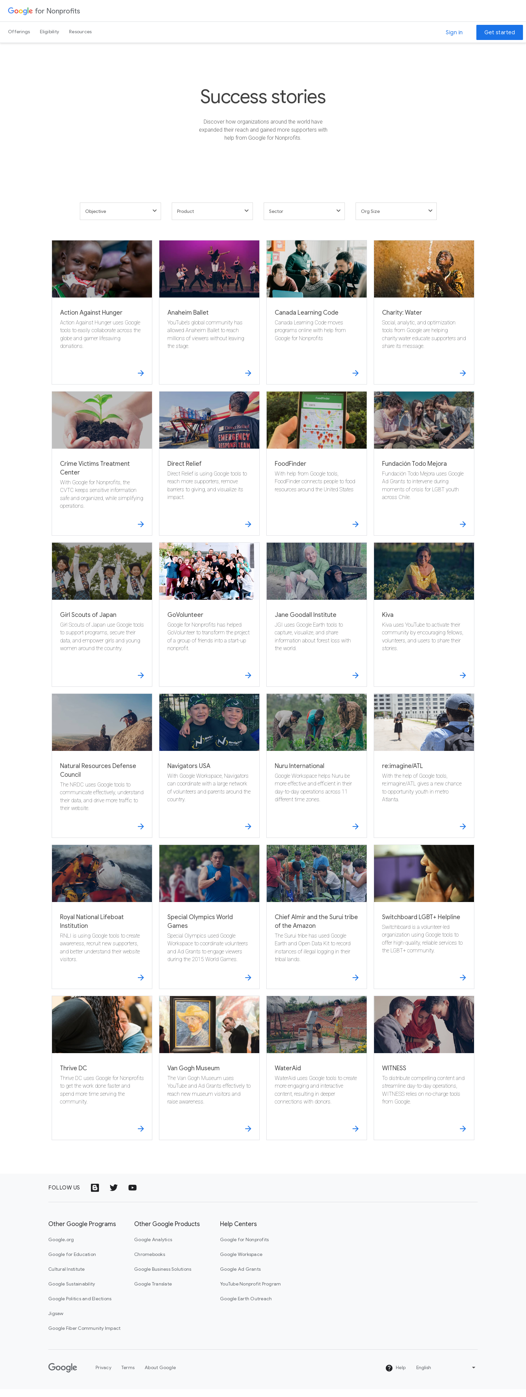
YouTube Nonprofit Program (250, 1292)
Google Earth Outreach (246, 1306)
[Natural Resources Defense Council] (102, 773)
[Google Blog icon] (95, 1195)
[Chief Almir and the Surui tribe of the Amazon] (316, 924)
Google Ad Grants (240, 1277)
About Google (160, 1375)
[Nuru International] (316, 773)
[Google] (62, 1375)
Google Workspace (241, 1262)
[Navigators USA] (209, 773)
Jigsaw (56, 1321)
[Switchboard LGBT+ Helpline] (424, 924)
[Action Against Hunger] (102, 320)
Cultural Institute (66, 1277)
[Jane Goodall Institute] (316, 622)
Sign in (454, 32)
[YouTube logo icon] (132, 1195)
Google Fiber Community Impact (84, 1336)
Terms (128, 1375)
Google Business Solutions (162, 1277)
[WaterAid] (316, 1075)
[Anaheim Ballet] (209, 320)
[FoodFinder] (316, 471)
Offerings (19, 32)
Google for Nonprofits (244, 1247)
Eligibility (49, 32)
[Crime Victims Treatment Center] (102, 471)
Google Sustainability (71, 1292)
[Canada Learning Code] (316, 320)
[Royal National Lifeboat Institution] (102, 924)
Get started (499, 32)
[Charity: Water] (424, 320)
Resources (80, 32)
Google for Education (72, 1262)
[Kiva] (424, 622)
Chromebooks (149, 1262)
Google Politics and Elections (79, 1306)
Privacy (103, 1375)
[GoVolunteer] (209, 622)
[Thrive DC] (102, 1075)
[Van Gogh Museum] (209, 1075)
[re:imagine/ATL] (424, 773)
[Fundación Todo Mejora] (424, 471)
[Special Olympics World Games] (209, 924)
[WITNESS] (424, 1075)
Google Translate (153, 1292)
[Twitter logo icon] (114, 1195)
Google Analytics (153, 1247)
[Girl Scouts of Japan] (102, 622)
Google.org (61, 1247)
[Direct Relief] (209, 471)
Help (395, 1375)
